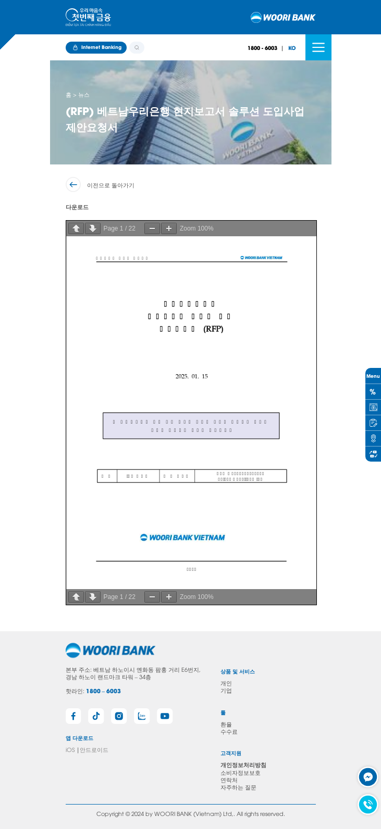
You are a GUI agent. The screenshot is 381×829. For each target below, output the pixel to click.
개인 (226, 682)
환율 (226, 724)
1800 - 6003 (262, 48)
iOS (70, 749)
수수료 (229, 731)
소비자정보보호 (240, 772)
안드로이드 (94, 749)
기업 (226, 690)
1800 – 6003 (103, 690)
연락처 (229, 779)
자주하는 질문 (238, 786)
